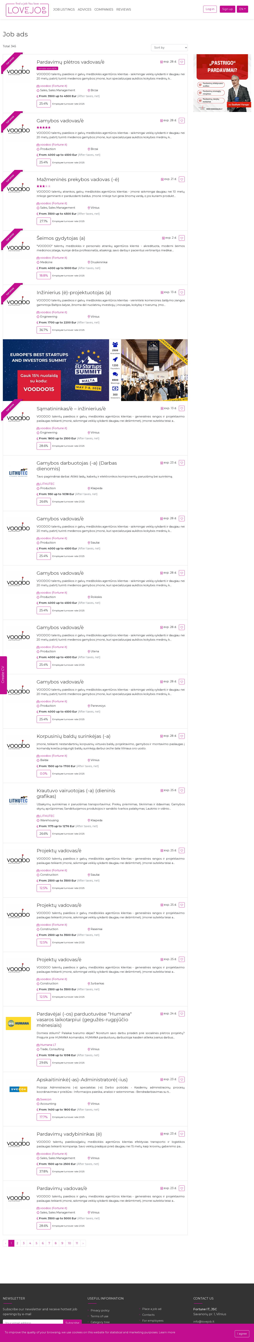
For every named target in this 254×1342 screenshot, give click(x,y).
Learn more (167, 1332)
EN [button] (241, 9)
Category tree (100, 1322)
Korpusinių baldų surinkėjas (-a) (73, 736)
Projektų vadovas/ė (59, 850)
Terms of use (99, 1316)
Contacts (148, 1315)
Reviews (123, 9)
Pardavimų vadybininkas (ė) (69, 1134)
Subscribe (72, 1323)
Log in (210, 9)
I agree (242, 1333)
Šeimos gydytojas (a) (61, 238)
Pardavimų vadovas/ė (62, 1188)
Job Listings (64, 9)
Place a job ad (151, 1309)
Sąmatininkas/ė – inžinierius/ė (71, 408)
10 (69, 1243)
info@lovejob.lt (203, 1321)
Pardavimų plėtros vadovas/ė (70, 62)
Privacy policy (100, 1310)
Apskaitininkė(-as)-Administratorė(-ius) (82, 1079)
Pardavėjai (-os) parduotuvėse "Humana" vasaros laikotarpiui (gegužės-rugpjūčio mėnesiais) (84, 1019)
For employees (152, 1320)
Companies (103, 9)
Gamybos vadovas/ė (60, 120)
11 (77, 1243)
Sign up (227, 9)
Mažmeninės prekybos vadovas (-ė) (78, 179)
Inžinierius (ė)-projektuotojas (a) (74, 292)
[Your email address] (33, 1323)
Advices (84, 9)
